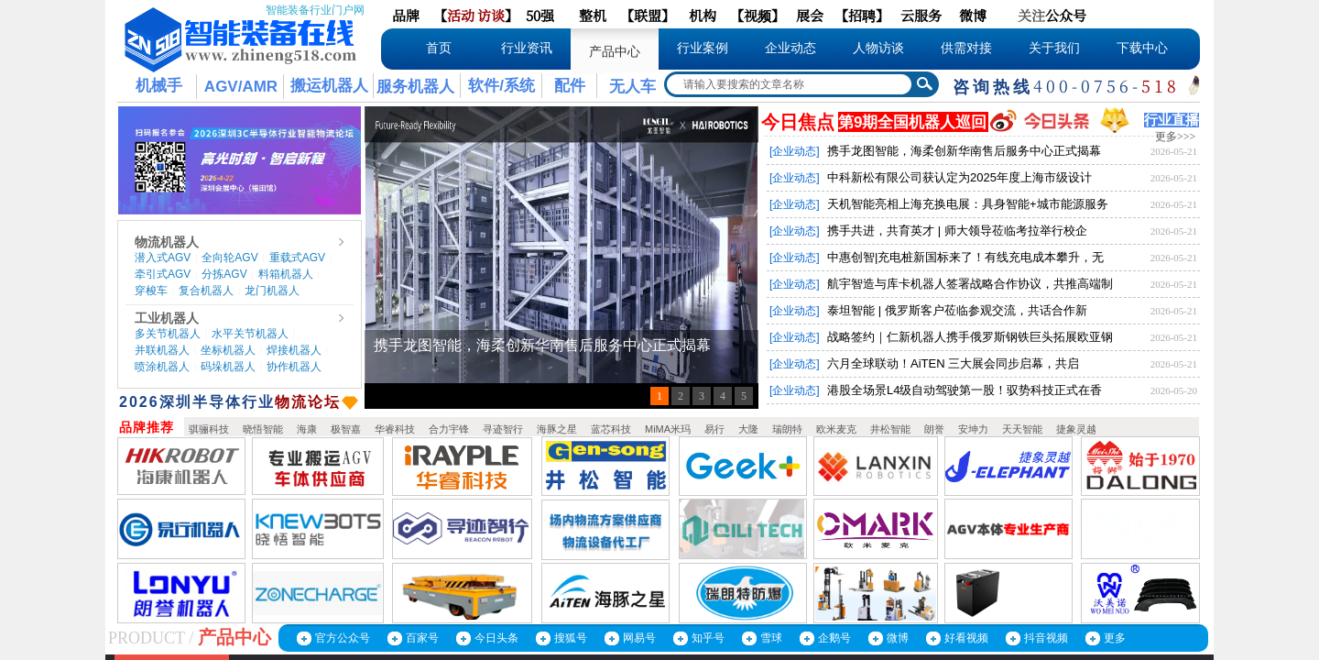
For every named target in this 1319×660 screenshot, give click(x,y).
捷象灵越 (1076, 429)
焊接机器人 (294, 350)
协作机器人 (294, 366)
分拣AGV (224, 274)
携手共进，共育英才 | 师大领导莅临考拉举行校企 (957, 230)
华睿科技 (395, 429)
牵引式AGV (163, 274)
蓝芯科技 (611, 429)
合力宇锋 (449, 429)
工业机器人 (167, 318)
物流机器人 (167, 242)
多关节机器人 (168, 333)
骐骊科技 (209, 429)
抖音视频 (1046, 638)
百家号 (422, 638)
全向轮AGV (229, 257)
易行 (714, 429)
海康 (307, 429)
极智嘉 (346, 429)
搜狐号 (570, 638)
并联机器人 (162, 350)
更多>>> (1175, 136)
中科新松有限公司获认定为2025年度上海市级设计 (959, 177)
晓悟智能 (263, 429)
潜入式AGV (163, 257)
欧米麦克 (836, 429)
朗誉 (934, 429)
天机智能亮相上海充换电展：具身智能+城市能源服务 (967, 204)
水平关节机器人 (250, 333)
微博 (898, 638)
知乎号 (708, 638)
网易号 (639, 638)
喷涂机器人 (162, 366)
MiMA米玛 (668, 429)
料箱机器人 (285, 274)
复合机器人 (206, 290)
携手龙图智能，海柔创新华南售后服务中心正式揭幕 (964, 151)
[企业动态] (794, 151)
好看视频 (966, 638)
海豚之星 (557, 429)
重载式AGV (297, 257)
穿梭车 (151, 290)
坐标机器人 (228, 350)
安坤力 (973, 429)
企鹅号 (834, 638)
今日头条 (496, 638)
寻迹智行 (503, 429)
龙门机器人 (272, 290)
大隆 (748, 429)
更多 (1115, 638)
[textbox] (789, 84)
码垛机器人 (228, 366)
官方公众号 (342, 638)
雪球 (771, 638)
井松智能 (890, 429)
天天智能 (1022, 429)
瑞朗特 (787, 429)
